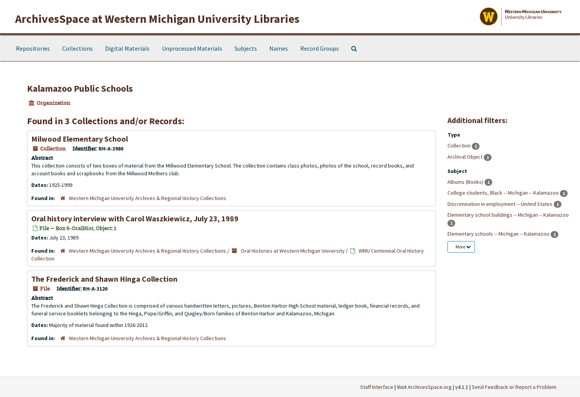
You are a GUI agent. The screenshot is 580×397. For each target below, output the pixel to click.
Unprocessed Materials (192, 48)
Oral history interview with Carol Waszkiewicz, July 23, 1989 (134, 218)
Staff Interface (376, 386)
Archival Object (465, 156)
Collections (77, 48)
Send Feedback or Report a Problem (514, 386)
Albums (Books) (466, 181)
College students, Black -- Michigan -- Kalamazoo (503, 192)
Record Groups (319, 48)
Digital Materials (127, 48)
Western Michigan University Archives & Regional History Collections (147, 198)
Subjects (246, 48)
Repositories (33, 48)
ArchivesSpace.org (430, 386)
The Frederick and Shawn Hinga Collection (104, 279)
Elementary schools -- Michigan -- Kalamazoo (499, 233)
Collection (459, 145)
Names (278, 48)
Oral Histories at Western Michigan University (293, 250)
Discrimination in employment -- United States (500, 203)
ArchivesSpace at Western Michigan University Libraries (157, 18)
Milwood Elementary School (79, 139)
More (463, 247)
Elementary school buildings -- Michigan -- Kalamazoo (508, 214)
